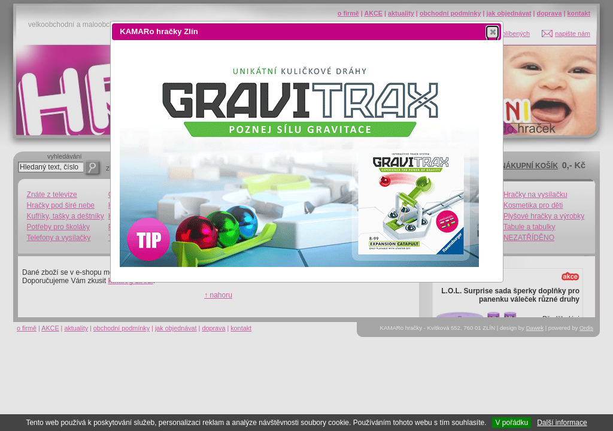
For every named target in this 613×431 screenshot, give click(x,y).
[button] (492, 32)
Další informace (562, 422)
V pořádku (511, 422)
